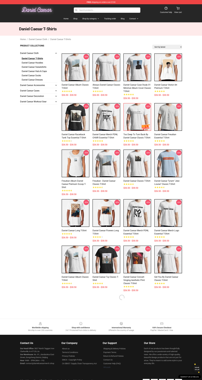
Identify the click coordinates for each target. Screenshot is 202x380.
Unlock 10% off (197, 368)
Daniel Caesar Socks (31, 75)
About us (66, 349)
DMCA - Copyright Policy (72, 360)
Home (23, 39)
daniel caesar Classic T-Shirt (136, 181)
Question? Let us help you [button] (189, 377)
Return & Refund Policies (113, 356)
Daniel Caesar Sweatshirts (34, 67)
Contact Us (108, 360)
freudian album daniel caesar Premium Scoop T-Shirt (74, 184)
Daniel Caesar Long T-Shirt (74, 230)
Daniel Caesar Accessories (32, 85)
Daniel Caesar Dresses (32, 80)
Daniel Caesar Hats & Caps (34, 71)
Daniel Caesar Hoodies (32, 62)
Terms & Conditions (70, 352)
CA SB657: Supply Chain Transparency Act (79, 363)
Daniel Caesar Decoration (32, 96)
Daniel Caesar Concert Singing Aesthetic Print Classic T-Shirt (134, 280)
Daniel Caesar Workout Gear (33, 101)
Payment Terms (109, 352)
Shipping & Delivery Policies (114, 349)
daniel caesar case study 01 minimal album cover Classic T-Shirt (137, 88)
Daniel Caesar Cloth (38, 39)
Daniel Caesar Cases (29, 90)
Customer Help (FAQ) (112, 363)
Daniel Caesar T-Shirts (60, 39)
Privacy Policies (68, 356)
